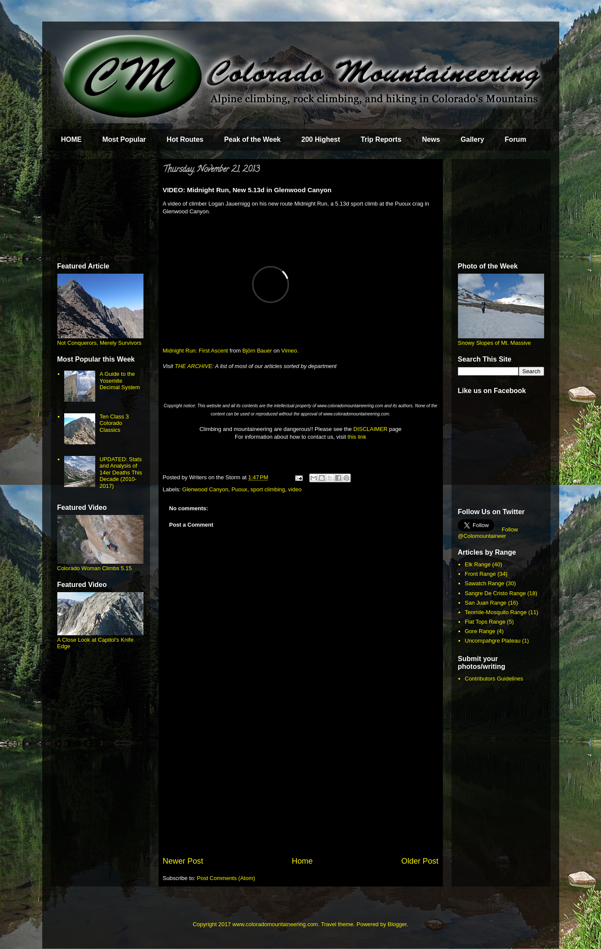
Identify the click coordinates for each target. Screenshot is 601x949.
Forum (515, 139)
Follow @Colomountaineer (488, 532)
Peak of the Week (252, 139)
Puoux (239, 489)
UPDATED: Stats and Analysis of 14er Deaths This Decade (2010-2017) (121, 472)
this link (357, 437)
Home (302, 861)
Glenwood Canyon (205, 489)
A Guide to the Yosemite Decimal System (120, 380)
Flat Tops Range (485, 621)
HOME (71, 139)
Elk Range (478, 564)
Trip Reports (381, 139)
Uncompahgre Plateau (492, 640)
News (431, 139)
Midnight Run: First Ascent (195, 350)
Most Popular (124, 139)
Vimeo (289, 350)
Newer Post (183, 861)
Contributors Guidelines (494, 678)
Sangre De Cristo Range (495, 593)
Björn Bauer (257, 350)
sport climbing (267, 489)
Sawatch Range (484, 583)
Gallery (472, 139)
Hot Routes (185, 139)
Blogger (397, 924)
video (295, 489)
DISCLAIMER (370, 429)
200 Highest (320, 139)
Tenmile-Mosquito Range (496, 612)
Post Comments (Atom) (226, 878)
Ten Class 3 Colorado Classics (114, 423)
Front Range (480, 574)
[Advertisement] (300, 791)
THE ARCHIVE (193, 366)
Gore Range (480, 631)
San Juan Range (486, 602)
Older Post (420, 861)
